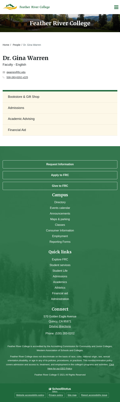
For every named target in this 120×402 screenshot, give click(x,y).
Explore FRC (60, 259)
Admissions (16, 108)
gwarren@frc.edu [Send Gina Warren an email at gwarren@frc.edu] (16, 72)
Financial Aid (17, 130)
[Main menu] (116, 7)
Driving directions (60, 326)
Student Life (59, 270)
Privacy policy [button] (56, 395)
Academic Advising (21, 119)
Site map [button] (72, 395)
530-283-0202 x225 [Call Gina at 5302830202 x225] (17, 77)
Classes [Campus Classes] (60, 224)
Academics (60, 282)
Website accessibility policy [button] (30, 395)
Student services (60, 265)
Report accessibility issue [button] (94, 395)
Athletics (60, 287)
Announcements (60, 213)
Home (6, 44)
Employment (60, 236)
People (16, 44)
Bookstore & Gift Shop (23, 97)
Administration (60, 298)
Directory (60, 202)
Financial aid (60, 293)
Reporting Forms (59, 241)
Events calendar (60, 207)
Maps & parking (60, 219)
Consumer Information (60, 230)
